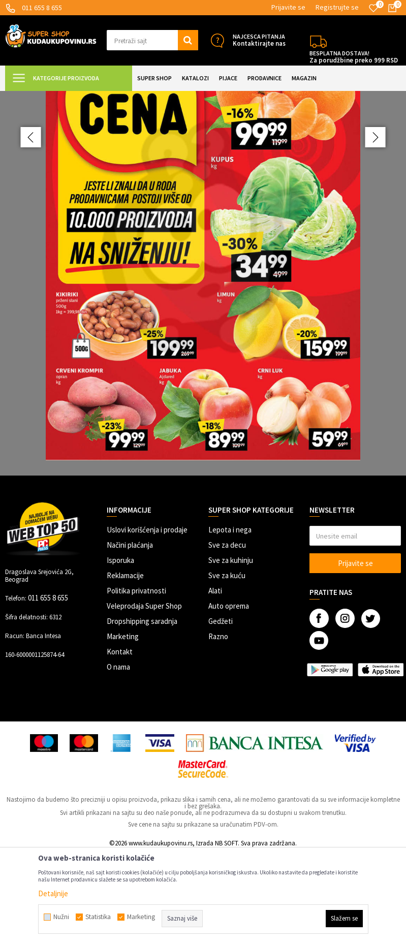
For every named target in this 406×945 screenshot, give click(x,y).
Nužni (61, 917)
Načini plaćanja (130, 636)
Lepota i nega (230, 620)
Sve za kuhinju (230, 651)
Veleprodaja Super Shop (144, 697)
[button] (152, 40)
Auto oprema (228, 697)
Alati (215, 681)
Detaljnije (53, 893)
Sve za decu (227, 636)
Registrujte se (337, 7)
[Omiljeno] (373, 8)
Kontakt (120, 742)
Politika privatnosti (136, 681)
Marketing (123, 727)
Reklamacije (125, 666)
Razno (218, 727)
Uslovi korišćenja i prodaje (147, 620)
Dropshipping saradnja (142, 712)
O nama (118, 758)
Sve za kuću (226, 666)
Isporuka (120, 651)
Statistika (98, 917)
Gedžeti (220, 712)
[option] (203, 328)
